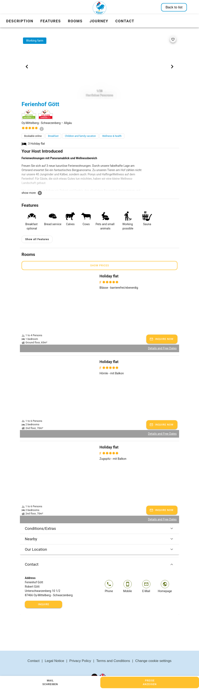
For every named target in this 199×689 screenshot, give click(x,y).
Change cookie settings (153, 661)
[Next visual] (172, 66)
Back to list (174, 7)
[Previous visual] (27, 66)
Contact (99, 564)
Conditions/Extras (99, 528)
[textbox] (82, 173)
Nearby (99, 538)
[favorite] (173, 39)
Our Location (99, 549)
